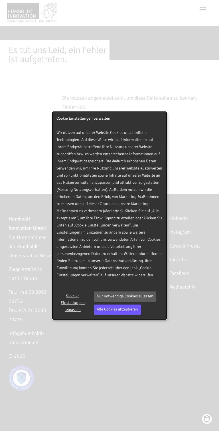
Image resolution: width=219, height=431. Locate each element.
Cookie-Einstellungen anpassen (73, 302)
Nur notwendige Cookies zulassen (125, 296)
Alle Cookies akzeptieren (117, 309)
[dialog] (109, 215)
